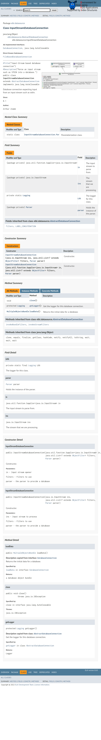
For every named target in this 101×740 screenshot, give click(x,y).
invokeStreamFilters (38, 324)
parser (81, 210)
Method (35, 15)
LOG (79, 198)
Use (30, 3)
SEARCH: (19, 10)
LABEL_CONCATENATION (26, 226)
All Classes (6, 9)
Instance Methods (30, 290)
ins (79, 183)
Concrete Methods (50, 290)
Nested (13, 15)
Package (14, 3)
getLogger (34, 306)
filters (9, 226)
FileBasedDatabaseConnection (17, 57)
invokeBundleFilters (16, 324)
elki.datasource (18, 23)
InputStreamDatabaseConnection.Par (41, 134)
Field (20, 15)
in (79, 167)
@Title (6, 63)
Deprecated (44, 3)
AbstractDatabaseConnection (25, 81)
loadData (34, 311)
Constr (27, 15)
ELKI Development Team (24, 684)
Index (54, 3)
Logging (26, 195)
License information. (42, 684)
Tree (35, 3)
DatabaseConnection (12, 48)
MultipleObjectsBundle (18, 311)
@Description (9, 69)
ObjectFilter (11, 261)
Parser (29, 207)
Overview (5, 3)
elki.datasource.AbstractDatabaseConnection (28, 37)
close (32, 300)
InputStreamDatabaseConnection (20, 255)
